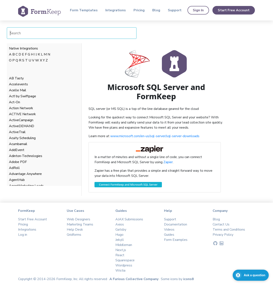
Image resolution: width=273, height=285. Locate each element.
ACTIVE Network (22, 114)
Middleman (123, 245)
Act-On (14, 102)
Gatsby (120, 229)
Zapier (168, 162)
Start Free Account (234, 10)
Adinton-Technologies (25, 156)
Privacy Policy (223, 234)
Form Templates (84, 10)
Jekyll (119, 239)
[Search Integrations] (71, 33)
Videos (169, 229)
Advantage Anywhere (25, 174)
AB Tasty (16, 78)
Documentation (175, 224)
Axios (119, 224)
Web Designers (78, 219)
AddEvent (16, 150)
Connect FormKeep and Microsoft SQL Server (128, 184)
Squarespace (125, 260)
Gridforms (74, 234)
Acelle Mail (17, 90)
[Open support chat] (251, 275)
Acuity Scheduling (22, 138)
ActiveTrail (17, 132)
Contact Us (221, 224)
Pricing (139, 10)
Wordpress (123, 265)
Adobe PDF (18, 162)
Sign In (198, 10)
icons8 (188, 279)
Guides (169, 234)
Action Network (21, 108)
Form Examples (175, 239)
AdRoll (14, 168)
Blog (156, 10)
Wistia (120, 270)
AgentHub (17, 179)
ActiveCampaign (21, 120)
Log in (22, 234)
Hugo (119, 234)
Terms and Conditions (229, 229)
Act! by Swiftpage (22, 96)
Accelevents (18, 84)
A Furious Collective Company (134, 279)
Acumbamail (18, 144)
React (119, 255)
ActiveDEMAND (21, 126)
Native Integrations (23, 48)
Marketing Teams (80, 224)
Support (175, 10)
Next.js (120, 250)
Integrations (115, 10)
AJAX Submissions (129, 219)
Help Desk (75, 229)
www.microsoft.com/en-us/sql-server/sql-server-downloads (154, 136)
